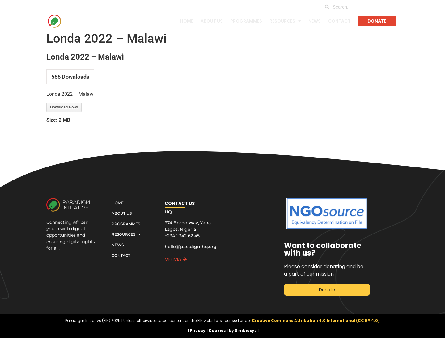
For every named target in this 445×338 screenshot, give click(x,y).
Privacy (198, 330)
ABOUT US (212, 21)
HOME (186, 21)
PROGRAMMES (246, 21)
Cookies (217, 330)
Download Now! (64, 107)
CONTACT (339, 21)
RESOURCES (285, 21)
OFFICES (176, 259)
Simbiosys (245, 330)
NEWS (314, 21)
